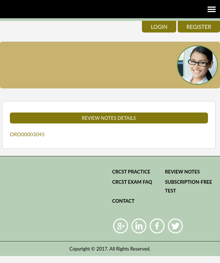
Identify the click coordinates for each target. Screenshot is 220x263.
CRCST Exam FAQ (132, 182)
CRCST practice (131, 172)
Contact (123, 201)
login (159, 26)
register (198, 26)
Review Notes (182, 172)
